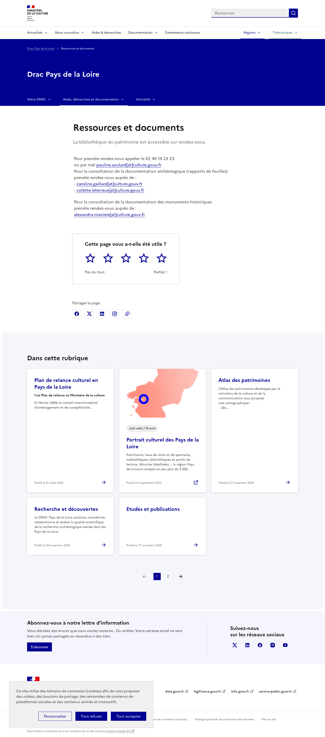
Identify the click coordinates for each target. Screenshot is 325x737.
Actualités (34, 32)
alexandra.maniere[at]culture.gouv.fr (109, 215)
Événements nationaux (182, 32)
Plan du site (269, 719)
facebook (260, 645)
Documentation (140, 32)
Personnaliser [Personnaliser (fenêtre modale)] (55, 716)
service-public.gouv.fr (275, 691)
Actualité (143, 99)
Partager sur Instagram (114, 313)
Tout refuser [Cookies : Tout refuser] (91, 716)
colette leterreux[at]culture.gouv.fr (110, 190)
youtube (285, 645)
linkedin (247, 645)
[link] (144, 576)
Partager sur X (89, 313)
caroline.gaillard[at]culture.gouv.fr (109, 184)
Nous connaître (67, 32)
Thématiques (282, 32)
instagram (272, 645)
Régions (249, 32)
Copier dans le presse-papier (127, 313)
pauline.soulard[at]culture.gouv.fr (128, 165)
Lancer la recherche (293, 13)
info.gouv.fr (240, 691)
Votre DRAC (36, 99)
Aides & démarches (106, 32)
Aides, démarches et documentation (91, 99)
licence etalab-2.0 (118, 731)
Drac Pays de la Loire (41, 48)
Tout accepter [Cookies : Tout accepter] (128, 716)
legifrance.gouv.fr (207, 691)
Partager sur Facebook (76, 313)
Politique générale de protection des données (224, 719)
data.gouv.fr (174, 691)
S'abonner (39, 647)
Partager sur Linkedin (102, 313)
